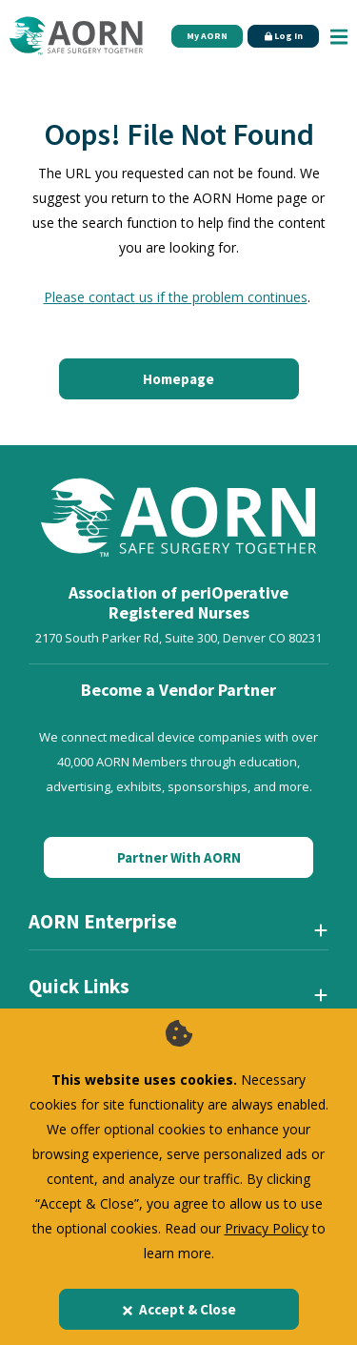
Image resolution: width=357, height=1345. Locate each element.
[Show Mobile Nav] (338, 36)
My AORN (207, 36)
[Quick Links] (178, 994)
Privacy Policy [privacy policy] (266, 1228)
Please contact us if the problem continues (175, 297)
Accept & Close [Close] (178, 1309)
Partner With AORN (179, 857)
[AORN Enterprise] (178, 929)
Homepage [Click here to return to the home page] (178, 379)
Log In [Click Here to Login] (284, 36)
